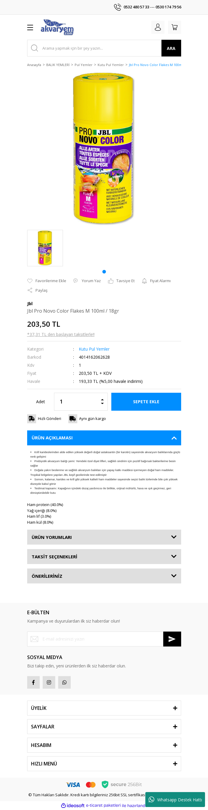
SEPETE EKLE (146, 401)
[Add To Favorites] (46, 281)
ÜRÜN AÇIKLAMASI (52, 438)
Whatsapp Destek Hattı (175, 799)
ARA (171, 48)
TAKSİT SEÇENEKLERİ (54, 557)
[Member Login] (157, 27)
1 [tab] (104, 271)
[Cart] (174, 27)
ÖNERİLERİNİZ (47, 576)
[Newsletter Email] (104, 639)
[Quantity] (81, 402)
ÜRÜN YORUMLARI (52, 537)
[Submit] (172, 639)
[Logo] (57, 27)
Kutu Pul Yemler (94, 349)
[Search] (104, 48)
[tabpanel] (45, 248)
